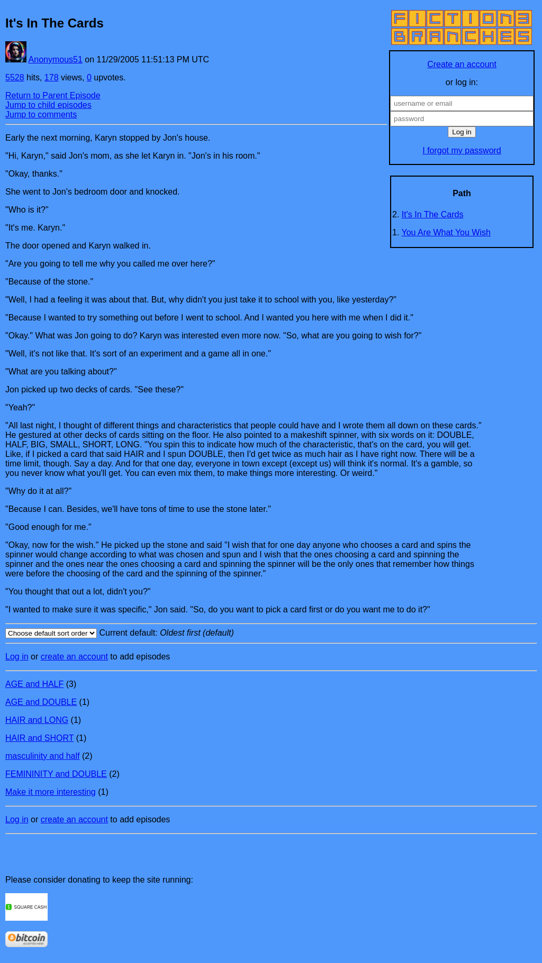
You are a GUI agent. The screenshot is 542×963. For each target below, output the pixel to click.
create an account (74, 656)
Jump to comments (41, 114)
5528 (14, 77)
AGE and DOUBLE (41, 702)
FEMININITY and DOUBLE (56, 773)
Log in (17, 656)
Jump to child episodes (48, 104)
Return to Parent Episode (53, 95)
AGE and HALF (34, 684)
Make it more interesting (50, 791)
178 (51, 77)
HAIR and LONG (36, 720)
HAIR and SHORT (39, 737)
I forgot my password (461, 150)
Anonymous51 (56, 59)
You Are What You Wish (446, 232)
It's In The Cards (433, 214)
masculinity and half (42, 755)
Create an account (461, 64)
